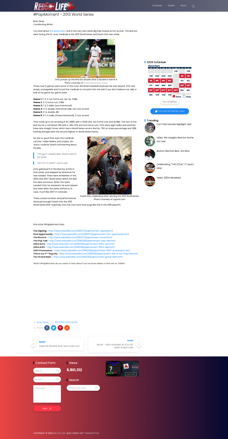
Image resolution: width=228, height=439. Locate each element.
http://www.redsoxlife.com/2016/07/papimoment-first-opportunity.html (92, 234)
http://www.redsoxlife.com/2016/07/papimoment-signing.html (81, 230)
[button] (47, 327)
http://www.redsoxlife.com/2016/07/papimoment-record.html (80, 237)
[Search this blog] (83, 388)
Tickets (171, 6)
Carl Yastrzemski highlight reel (174, 124)
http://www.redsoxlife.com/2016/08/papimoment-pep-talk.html (82, 240)
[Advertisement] (86, 295)
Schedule (157, 6)
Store (183, 6)
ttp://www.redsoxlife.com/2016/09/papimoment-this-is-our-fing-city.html (99, 253)
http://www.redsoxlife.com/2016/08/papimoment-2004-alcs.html (80, 243)
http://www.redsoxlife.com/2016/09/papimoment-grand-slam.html (88, 256)
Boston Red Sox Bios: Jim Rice (173, 151)
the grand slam (57, 31)
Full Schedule (170, 101)
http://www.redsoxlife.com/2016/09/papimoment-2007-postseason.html (92, 250)
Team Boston (91, 433)
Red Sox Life (59, 433)
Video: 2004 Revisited (169, 177)
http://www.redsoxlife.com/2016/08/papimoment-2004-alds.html (80, 247)
